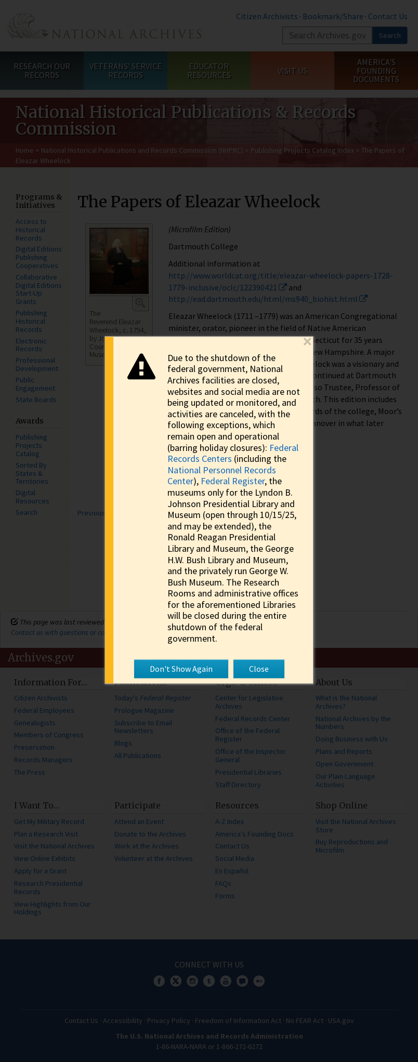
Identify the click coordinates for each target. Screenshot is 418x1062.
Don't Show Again (181, 669)
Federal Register (233, 481)
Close (259, 669)
